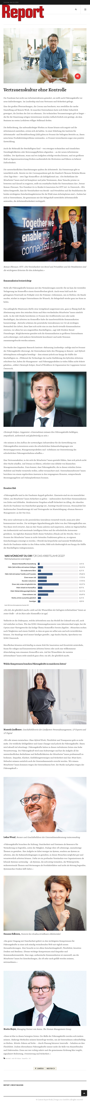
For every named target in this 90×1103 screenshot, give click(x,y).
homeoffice (25, 1058)
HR (30, 1058)
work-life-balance (16, 1058)
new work (8, 1058)
